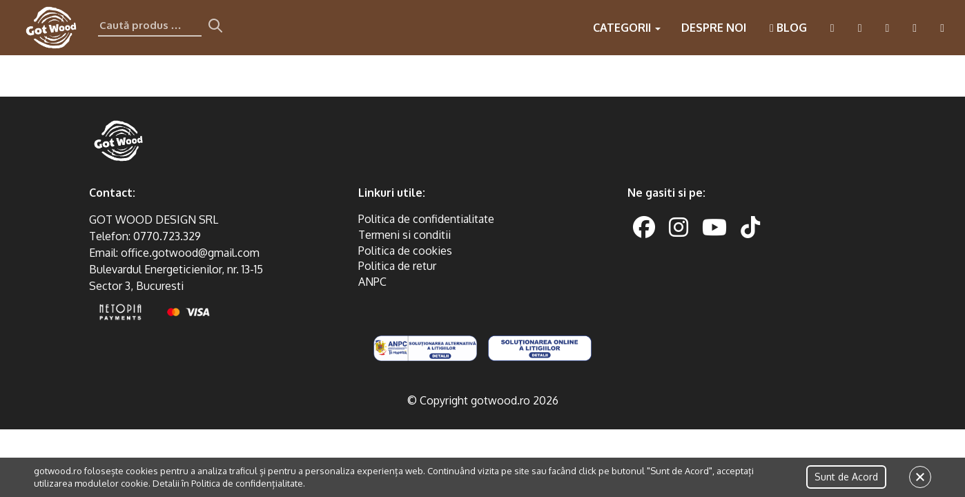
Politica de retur (397, 266)
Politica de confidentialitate (426, 219)
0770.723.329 (167, 236)
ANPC (372, 282)
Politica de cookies (405, 250)
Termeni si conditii (404, 235)
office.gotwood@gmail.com (190, 253)
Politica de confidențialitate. (248, 483)
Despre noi (713, 28)
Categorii (627, 28)
